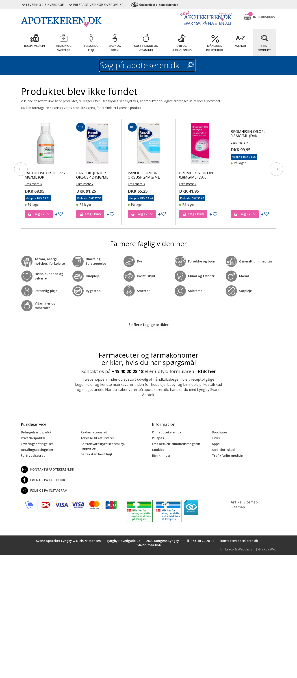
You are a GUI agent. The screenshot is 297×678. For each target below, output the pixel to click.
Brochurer (219, 432)
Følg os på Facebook (43, 480)
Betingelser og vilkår (37, 432)
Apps (215, 444)
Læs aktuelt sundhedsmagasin (176, 444)
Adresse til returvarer (97, 438)
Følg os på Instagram (44, 490)
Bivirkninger (161, 455)
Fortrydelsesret (33, 455)
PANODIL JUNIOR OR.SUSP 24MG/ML (92, 175)
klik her (207, 371)
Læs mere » (33, 184)
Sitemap (238, 507)
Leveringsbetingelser (37, 444)
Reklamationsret (94, 432)
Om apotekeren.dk (166, 432)
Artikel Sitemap (244, 502)
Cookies (158, 450)
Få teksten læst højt (97, 454)
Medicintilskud (223, 450)
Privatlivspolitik (33, 438)
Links (216, 438)
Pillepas (158, 438)
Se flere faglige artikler (148, 324)
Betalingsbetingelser (37, 450)
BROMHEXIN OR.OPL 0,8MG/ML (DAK (196, 175)
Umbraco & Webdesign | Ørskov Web (248, 549)
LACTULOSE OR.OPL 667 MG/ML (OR (45, 175)
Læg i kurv (38, 214)
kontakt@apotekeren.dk (47, 469)
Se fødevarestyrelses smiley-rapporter (103, 446)
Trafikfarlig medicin (227, 455)
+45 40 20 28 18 (127, 371)
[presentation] (21, 169)
